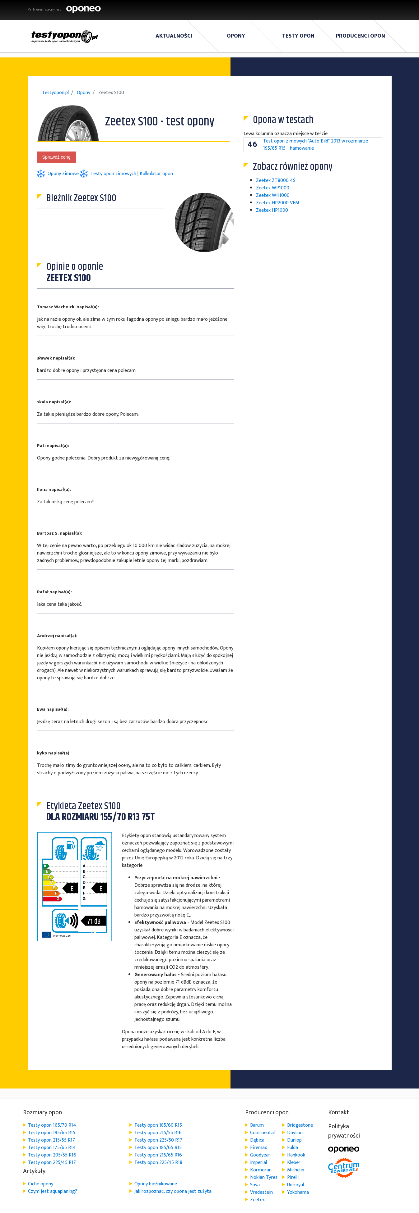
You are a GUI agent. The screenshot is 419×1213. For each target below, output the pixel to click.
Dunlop (294, 1140)
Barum (257, 1125)
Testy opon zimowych (113, 174)
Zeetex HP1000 (272, 210)
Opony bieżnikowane (155, 1184)
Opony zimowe (64, 174)
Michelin (295, 1170)
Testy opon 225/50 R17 (158, 1140)
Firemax (258, 1147)
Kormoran (261, 1170)
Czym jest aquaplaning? (52, 1191)
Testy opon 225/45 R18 (158, 1162)
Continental (262, 1133)
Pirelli (293, 1177)
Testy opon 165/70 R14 (52, 1125)
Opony (236, 36)
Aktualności (174, 36)
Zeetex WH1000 (273, 195)
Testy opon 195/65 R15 (51, 1133)
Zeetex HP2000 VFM (277, 203)
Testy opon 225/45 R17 (52, 1162)
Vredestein (261, 1192)
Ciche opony (40, 1184)
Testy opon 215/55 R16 (158, 1133)
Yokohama (298, 1192)
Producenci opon (360, 36)
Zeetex (257, 1200)
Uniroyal (295, 1185)
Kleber (293, 1162)
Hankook (296, 1155)
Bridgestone (300, 1125)
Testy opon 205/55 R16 (52, 1155)
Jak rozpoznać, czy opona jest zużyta (173, 1191)
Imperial (258, 1162)
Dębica (257, 1140)
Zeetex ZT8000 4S (276, 180)
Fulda (292, 1147)
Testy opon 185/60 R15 (158, 1125)
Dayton (295, 1133)
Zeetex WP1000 (272, 188)
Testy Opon (298, 36)
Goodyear (260, 1155)
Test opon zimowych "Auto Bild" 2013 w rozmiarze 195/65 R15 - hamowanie (315, 144)
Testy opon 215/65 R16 (158, 1155)
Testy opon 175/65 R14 (52, 1147)
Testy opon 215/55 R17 (51, 1140)
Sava (255, 1185)
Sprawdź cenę (56, 157)
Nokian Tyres (263, 1177)
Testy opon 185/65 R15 (158, 1147)
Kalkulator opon (156, 174)
